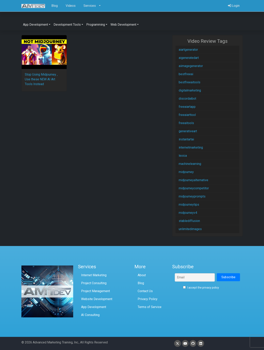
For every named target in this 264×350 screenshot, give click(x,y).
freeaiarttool (187, 115)
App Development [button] (35, 24)
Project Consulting (94, 283)
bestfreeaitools (189, 82)
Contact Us (145, 291)
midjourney (186, 172)
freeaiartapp (187, 107)
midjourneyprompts (192, 196)
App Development (93, 307)
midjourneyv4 (188, 213)
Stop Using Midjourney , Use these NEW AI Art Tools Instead (41, 79)
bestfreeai (186, 74)
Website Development (96, 299)
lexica (183, 156)
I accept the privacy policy (201, 287)
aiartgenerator (188, 50)
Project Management (95, 291)
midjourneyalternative (193, 180)
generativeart (188, 131)
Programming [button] (95, 24)
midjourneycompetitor (194, 188)
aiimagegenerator (191, 66)
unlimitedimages (190, 229)
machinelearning (190, 164)
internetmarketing (191, 147)
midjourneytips (189, 204)
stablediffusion (189, 221)
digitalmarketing (190, 90)
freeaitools (186, 123)
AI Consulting (90, 315)
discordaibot (187, 98)
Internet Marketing (94, 275)
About (142, 275)
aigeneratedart (189, 58)
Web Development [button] (123, 24)
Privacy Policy (147, 299)
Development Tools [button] (67, 24)
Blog (141, 283)
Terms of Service (149, 307)
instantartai (186, 139)
